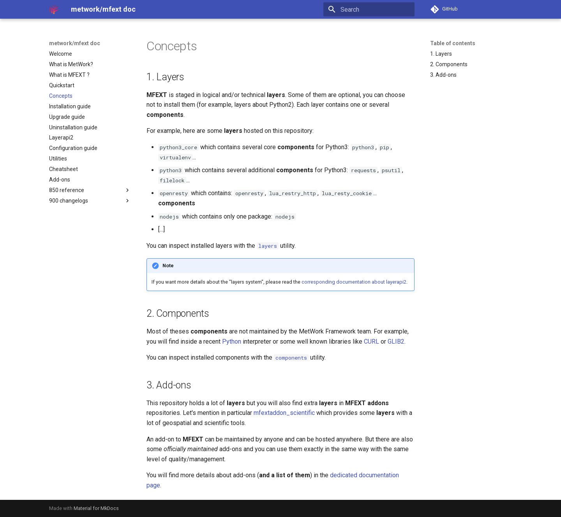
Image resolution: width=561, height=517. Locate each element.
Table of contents (452, 43)
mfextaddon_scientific (284, 412)
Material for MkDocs (96, 508)
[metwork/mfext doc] (54, 9)
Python (231, 341)
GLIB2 (396, 341)
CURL (371, 341)
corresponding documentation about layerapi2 (354, 282)
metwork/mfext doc (74, 43)
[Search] (369, 9)
